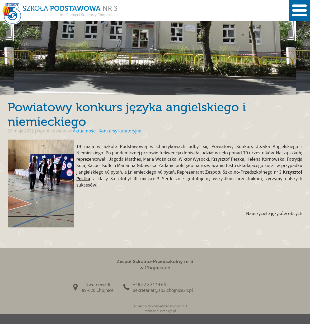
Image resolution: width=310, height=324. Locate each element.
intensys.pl (168, 311)
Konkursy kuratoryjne (119, 131)
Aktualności (84, 131)
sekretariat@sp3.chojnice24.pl (163, 290)
